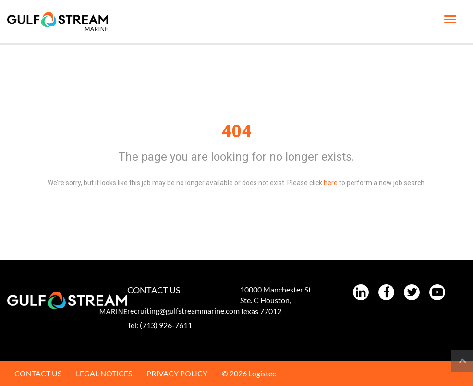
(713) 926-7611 (166, 324)
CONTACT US (37, 373)
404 (236, 131)
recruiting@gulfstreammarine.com (183, 310)
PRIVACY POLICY (176, 373)
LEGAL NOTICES (104, 373)
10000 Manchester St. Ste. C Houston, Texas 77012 (276, 300)
